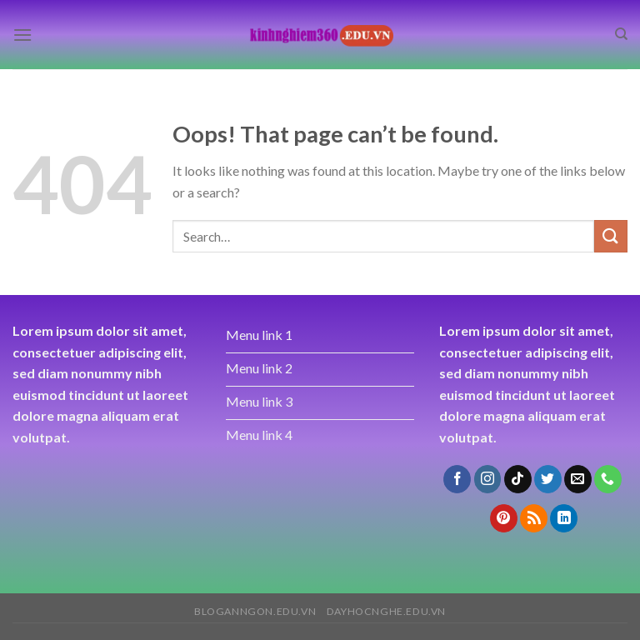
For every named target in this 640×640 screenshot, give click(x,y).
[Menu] (22, 34)
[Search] (621, 34)
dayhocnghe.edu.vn (386, 611)
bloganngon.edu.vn (255, 611)
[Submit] (611, 236)
